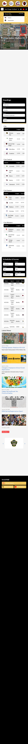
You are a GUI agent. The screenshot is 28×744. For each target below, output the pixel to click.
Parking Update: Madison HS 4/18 (13, 347)
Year (4, 102)
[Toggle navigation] (2, 9)
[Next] (26, 17)
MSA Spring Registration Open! (12, 411)
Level (4, 107)
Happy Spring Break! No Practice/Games (10, 392)
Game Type (18, 272)
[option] (14, 37)
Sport (4, 113)
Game (16, 262)
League (5, 118)
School (4, 267)
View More (5, 431)
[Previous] (2, 17)
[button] (4, 3)
